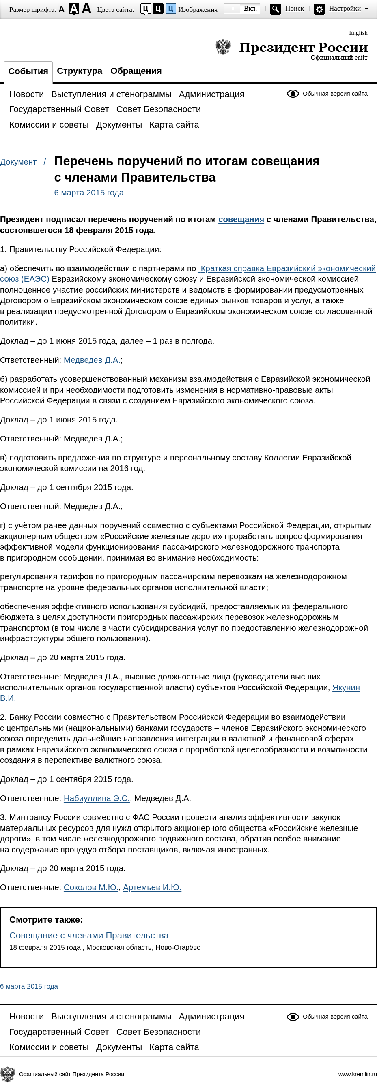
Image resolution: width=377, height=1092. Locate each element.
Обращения (136, 71)
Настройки (345, 8)
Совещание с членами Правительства (89, 935)
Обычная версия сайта (335, 93)
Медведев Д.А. (92, 359)
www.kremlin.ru (357, 1074)
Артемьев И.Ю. (152, 887)
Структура (79, 71)
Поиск (294, 8)
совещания (241, 219)
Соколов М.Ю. (91, 887)
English (358, 33)
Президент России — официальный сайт (291, 49)
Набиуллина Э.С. (97, 798)
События (28, 71)
